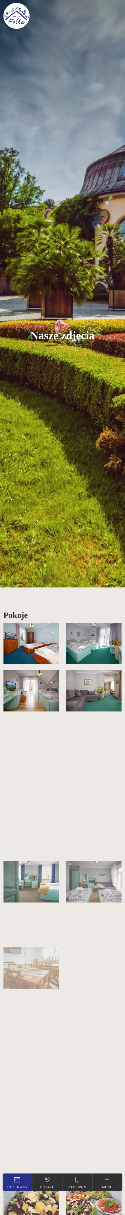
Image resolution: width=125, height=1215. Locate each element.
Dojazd (47, 1182)
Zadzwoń (77, 1182)
